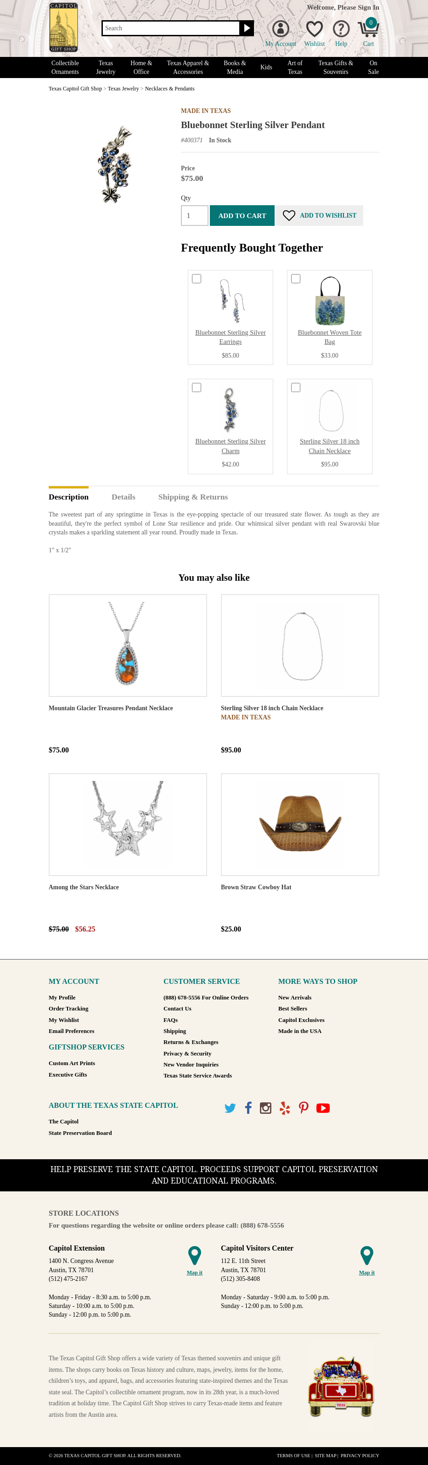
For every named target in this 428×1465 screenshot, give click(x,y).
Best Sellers (292, 1008)
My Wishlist (64, 1020)
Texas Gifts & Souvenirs (335, 67)
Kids (266, 67)
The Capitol (64, 1121)
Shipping (174, 1031)
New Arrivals (294, 997)
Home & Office (141, 67)
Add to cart (242, 215)
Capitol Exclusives (301, 1020)
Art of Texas (295, 67)
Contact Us (177, 1008)
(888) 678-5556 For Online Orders (205, 997)
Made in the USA (299, 1031)
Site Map (325, 1455)
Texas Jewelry (105, 67)
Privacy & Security (187, 1053)
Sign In (368, 7)
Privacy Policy (360, 1455)
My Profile (62, 997)
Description (69, 497)
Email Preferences (71, 1031)
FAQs (170, 1020)
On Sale (373, 67)
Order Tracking (68, 1008)
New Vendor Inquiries (191, 1064)
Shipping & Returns (193, 497)
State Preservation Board (80, 1133)
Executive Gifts (68, 1075)
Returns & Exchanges (190, 1042)
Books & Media (235, 67)
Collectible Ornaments (65, 67)
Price (188, 168)
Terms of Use (293, 1455)
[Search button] (246, 28)
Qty (186, 198)
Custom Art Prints (72, 1063)
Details (123, 497)
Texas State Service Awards (197, 1075)
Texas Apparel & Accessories (188, 67)
